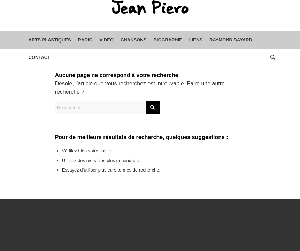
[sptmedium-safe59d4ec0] (150, 15)
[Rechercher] (271, 57)
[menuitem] (50, 40)
